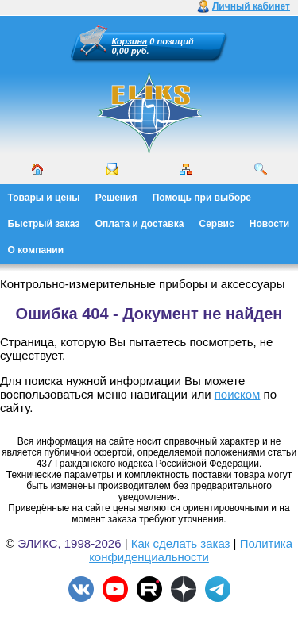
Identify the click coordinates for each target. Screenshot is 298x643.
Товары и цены (44, 197)
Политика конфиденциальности (190, 550)
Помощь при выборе (202, 197)
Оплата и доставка (139, 223)
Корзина (130, 41)
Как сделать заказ (180, 543)
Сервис (216, 223)
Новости (269, 223)
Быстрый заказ (44, 223)
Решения (116, 197)
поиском (238, 394)
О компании (36, 250)
